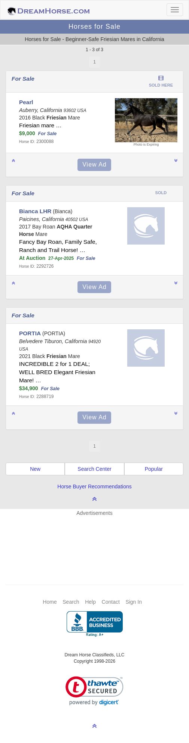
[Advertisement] (98, 539)
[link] (94, 691)
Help (90, 602)
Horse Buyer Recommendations (94, 486)
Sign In (133, 602)
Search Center (94, 469)
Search (71, 602)
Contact (111, 602)
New (35, 469)
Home (50, 602)
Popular (154, 469)
